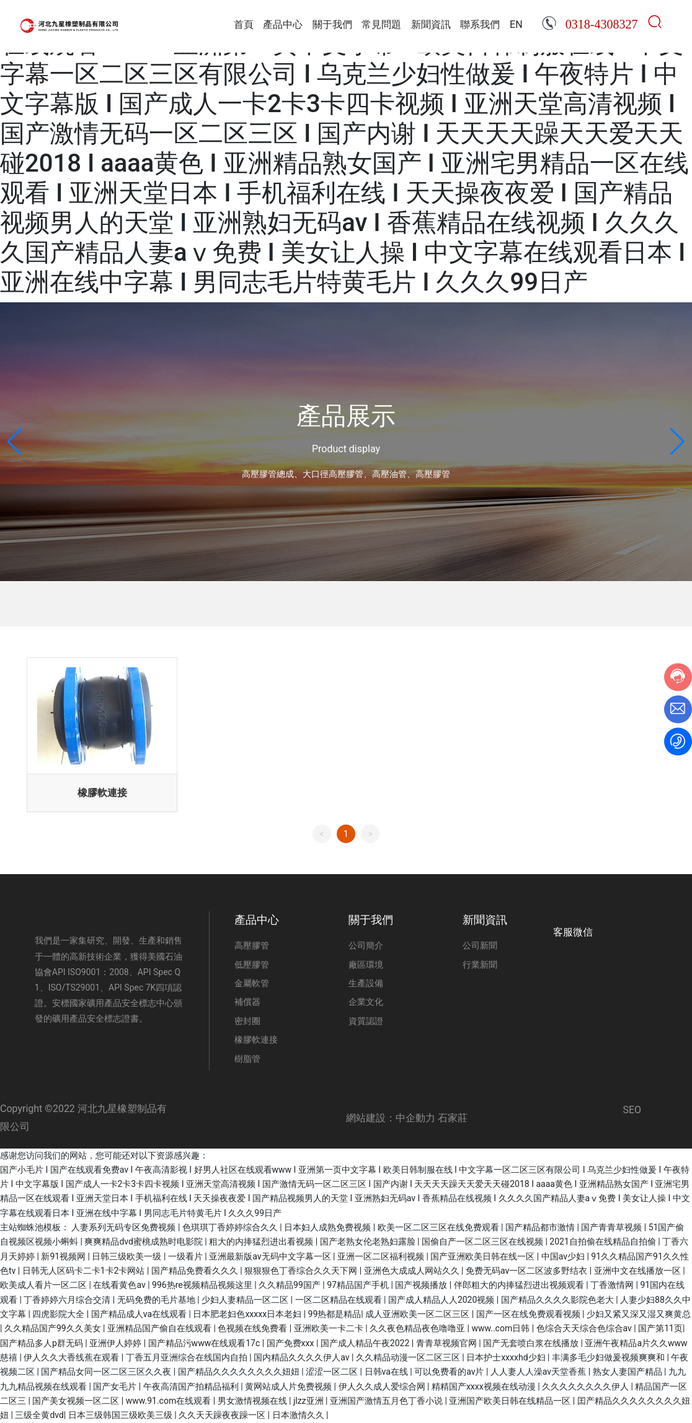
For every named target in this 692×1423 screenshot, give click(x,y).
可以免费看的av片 (450, 1372)
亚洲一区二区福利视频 (381, 1256)
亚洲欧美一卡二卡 (329, 1328)
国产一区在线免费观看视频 (529, 1314)
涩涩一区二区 (333, 1372)
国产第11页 (660, 1328)
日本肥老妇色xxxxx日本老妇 (248, 1314)
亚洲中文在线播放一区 (638, 1271)
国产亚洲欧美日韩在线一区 (483, 1256)
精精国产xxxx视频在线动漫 (485, 1386)
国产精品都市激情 (541, 1227)
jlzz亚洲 (309, 1401)
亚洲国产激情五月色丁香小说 (387, 1401)
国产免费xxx (291, 1343)
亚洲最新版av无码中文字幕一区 (271, 1256)
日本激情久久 (299, 1415)
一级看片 (186, 1256)
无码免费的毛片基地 (157, 1300)
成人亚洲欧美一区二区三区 (418, 1314)
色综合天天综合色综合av (585, 1328)
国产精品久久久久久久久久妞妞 (239, 1372)
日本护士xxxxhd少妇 (507, 1357)
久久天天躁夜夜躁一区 (223, 1415)
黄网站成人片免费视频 (289, 1386)
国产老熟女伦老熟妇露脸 (368, 1241)
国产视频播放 (422, 1285)
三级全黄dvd (39, 1415)
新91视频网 (64, 1256)
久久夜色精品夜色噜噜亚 (418, 1328)
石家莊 (453, 1118)
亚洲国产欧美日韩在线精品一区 (510, 1401)
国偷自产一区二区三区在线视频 (483, 1241)
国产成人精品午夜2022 (366, 1343)
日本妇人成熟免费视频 (328, 1227)
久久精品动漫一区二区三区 (409, 1357)
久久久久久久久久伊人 (586, 1386)
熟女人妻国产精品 (628, 1372)
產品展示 (346, 416)
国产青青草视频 (612, 1227)
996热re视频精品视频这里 (203, 1285)
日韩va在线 (387, 1372)
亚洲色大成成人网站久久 (412, 1271)
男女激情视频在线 (253, 1401)
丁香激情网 (613, 1285)
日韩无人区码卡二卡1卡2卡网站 (84, 1271)
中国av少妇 (564, 1256)
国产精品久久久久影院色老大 (558, 1300)
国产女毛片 (115, 1386)
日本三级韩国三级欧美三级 (121, 1415)
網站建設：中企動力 (390, 1118)
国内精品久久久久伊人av (303, 1357)
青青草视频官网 (447, 1343)
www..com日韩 (502, 1328)
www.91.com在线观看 (169, 1401)
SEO (632, 1110)
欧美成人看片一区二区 (44, 1285)
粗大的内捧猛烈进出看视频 (262, 1241)
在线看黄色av (120, 1285)
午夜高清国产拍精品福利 (192, 1386)
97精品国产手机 (359, 1285)
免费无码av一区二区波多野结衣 (528, 1271)
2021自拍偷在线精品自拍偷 (603, 1241)
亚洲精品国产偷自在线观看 (160, 1328)
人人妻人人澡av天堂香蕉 (539, 1372)
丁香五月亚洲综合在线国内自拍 (187, 1357)
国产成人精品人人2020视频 (442, 1300)
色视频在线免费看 (253, 1328)
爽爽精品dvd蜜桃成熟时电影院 (144, 1241)
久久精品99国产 (290, 1285)
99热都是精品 (335, 1314)
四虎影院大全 (59, 1314)
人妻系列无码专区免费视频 (124, 1227)
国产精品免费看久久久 (195, 1271)
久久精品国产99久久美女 (53, 1328)
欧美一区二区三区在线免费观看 (439, 1227)
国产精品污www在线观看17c (205, 1343)
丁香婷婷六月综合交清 (68, 1300)
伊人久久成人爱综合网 (383, 1386)
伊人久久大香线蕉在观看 (72, 1357)
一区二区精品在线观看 (339, 1300)
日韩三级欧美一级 (127, 1256)
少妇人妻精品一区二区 (246, 1300)
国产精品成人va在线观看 (140, 1314)
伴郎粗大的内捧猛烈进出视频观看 (520, 1285)
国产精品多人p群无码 (42, 1343)
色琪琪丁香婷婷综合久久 (231, 1227)
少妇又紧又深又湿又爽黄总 (639, 1314)
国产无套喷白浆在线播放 (531, 1343)
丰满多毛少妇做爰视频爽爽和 (609, 1357)
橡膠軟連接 (102, 792)
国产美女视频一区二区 (76, 1401)
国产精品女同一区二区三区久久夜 (107, 1372)
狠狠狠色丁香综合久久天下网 (301, 1271)
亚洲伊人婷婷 (116, 1343)
